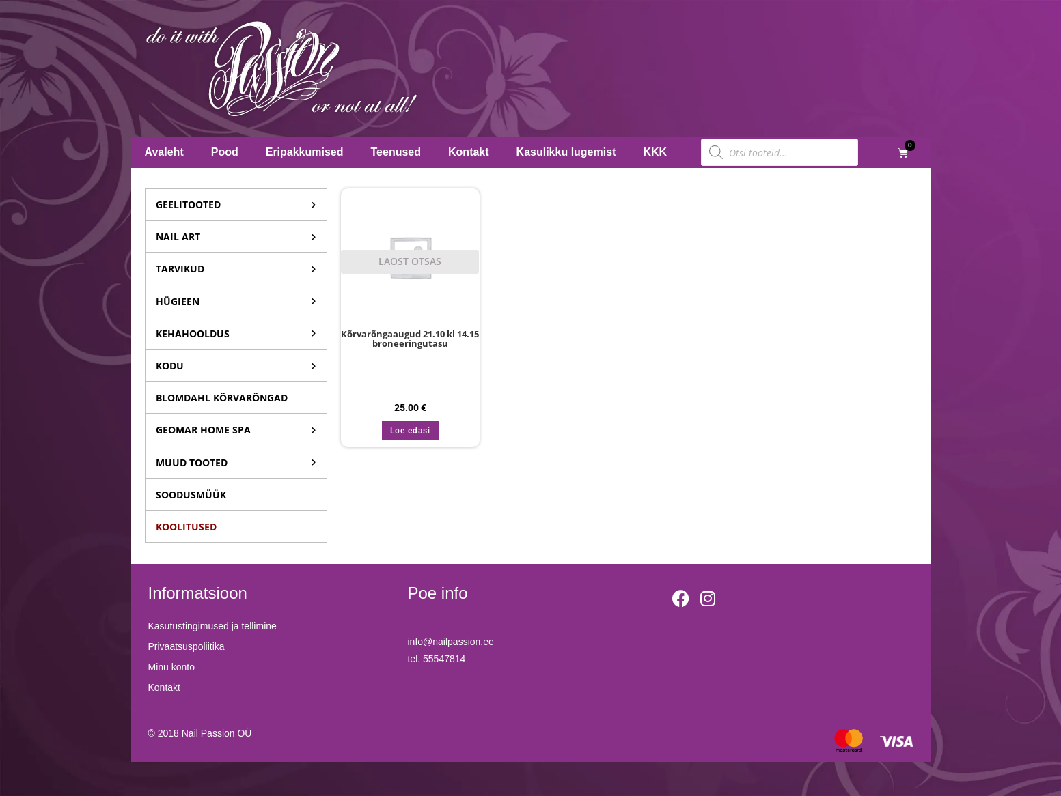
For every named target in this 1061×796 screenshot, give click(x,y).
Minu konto (171, 667)
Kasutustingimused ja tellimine (212, 626)
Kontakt (468, 152)
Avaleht (164, 152)
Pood (224, 152)
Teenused (396, 152)
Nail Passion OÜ (217, 733)
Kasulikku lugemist (566, 152)
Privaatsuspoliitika (186, 646)
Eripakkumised (305, 152)
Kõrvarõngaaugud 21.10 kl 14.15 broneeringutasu (410, 339)
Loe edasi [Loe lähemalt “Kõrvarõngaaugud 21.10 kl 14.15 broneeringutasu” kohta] (410, 431)
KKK (655, 152)
